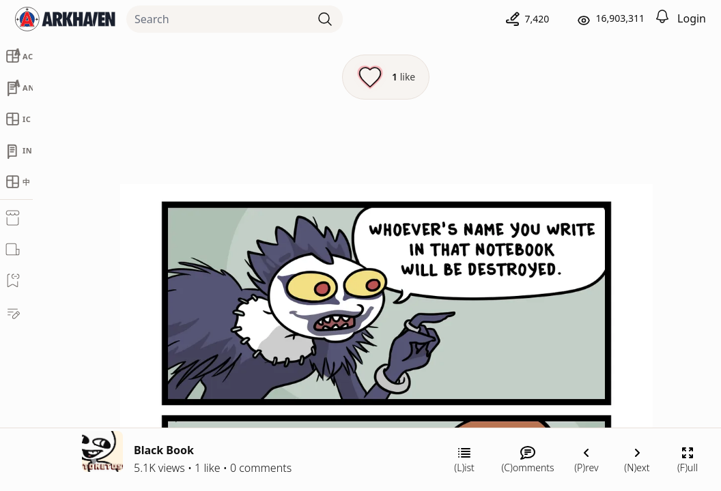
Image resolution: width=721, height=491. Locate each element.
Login (691, 18)
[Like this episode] (385, 77)
